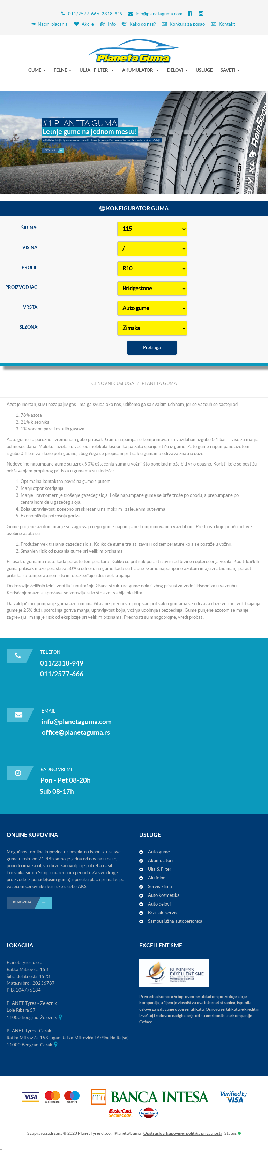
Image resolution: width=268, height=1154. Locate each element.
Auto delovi (159, 904)
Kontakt (223, 24)
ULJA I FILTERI (97, 70)
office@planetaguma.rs (76, 732)
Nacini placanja (49, 24)
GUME (37, 70)
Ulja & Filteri (160, 869)
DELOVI (177, 70)
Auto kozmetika (164, 895)
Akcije (84, 24)
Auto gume (159, 851)
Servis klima (160, 886)
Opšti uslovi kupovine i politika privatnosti (182, 1133)
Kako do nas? (139, 24)
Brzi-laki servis (162, 912)
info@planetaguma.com (159, 13)
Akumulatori (160, 860)
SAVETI (230, 70)
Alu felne (156, 877)
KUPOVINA (32, 903)
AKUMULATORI (140, 70)
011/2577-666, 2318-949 (95, 13)
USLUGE (204, 70)
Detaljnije (54, 138)
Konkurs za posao (183, 24)
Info (108, 24)
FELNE (63, 70)
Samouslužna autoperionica (175, 921)
